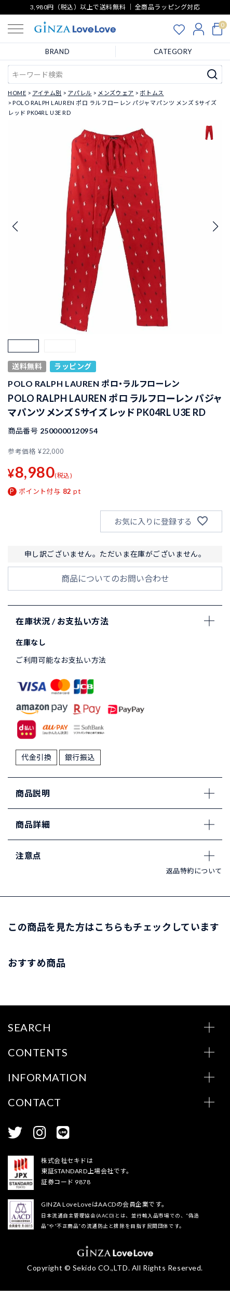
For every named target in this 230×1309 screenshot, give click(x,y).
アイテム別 (47, 92)
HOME (17, 92)
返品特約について (194, 888)
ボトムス (152, 92)
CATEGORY (173, 51)
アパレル (79, 92)
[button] (23, 355)
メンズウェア (115, 92)
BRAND (57, 51)
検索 (213, 74)
